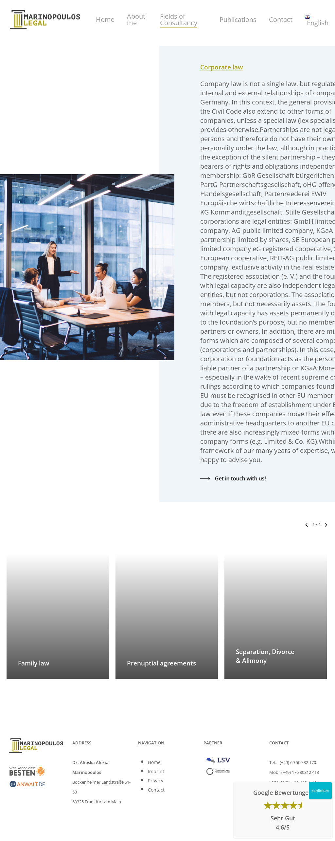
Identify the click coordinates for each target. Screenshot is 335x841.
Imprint (156, 771)
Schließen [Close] (320, 790)
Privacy (155, 780)
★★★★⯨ (282, 805)
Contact (156, 790)
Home (154, 762)
